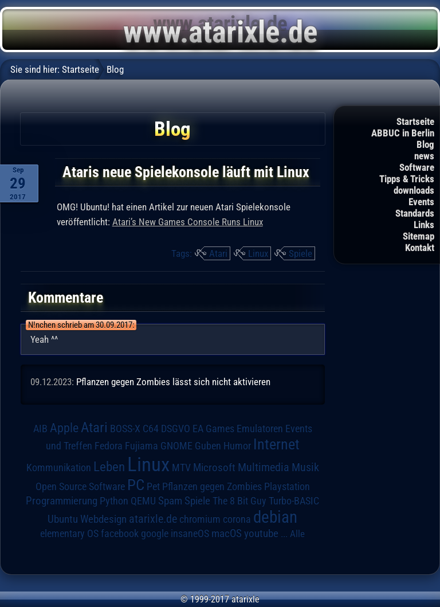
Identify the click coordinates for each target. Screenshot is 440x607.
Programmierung (61, 500)
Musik (305, 467)
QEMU (143, 501)
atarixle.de (153, 519)
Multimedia (263, 467)
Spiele (300, 253)
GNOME (176, 446)
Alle (297, 533)
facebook (120, 533)
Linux (258, 253)
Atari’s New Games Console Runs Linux (187, 222)
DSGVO (175, 428)
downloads (414, 190)
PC (135, 485)
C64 (151, 428)
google (154, 533)
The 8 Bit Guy (239, 501)
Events (421, 201)
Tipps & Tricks (406, 179)
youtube (261, 533)
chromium (200, 519)
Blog (425, 144)
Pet (153, 486)
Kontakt (419, 247)
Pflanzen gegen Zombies (212, 486)
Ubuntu (63, 519)
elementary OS (69, 533)
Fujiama (141, 446)
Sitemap (418, 236)
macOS (226, 533)
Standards (414, 213)
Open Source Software (80, 486)
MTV (181, 467)
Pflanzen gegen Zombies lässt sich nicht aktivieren (173, 381)
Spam (170, 501)
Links (424, 224)
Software (416, 167)
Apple (64, 427)
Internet (276, 444)
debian (275, 517)
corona (237, 519)
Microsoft (214, 467)
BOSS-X (125, 428)
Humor (237, 446)
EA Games (213, 428)
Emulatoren (260, 428)
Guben (208, 446)
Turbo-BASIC (294, 501)
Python (114, 501)
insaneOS (190, 533)
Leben (109, 467)
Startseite (415, 121)
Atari (218, 253)
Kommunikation (58, 467)
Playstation (287, 486)
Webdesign (103, 519)
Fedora (109, 446)
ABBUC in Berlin (402, 133)
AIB (40, 428)
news (424, 156)
